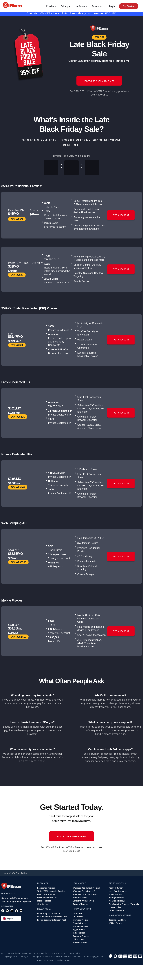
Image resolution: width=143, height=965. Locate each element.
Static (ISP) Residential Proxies (51, 891)
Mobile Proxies (44, 901)
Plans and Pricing (116, 901)
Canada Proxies (80, 923)
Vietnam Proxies (80, 926)
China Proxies (79, 939)
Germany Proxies (81, 936)
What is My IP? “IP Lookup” (49, 913)
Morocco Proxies (80, 920)
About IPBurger (116, 888)
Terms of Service (116, 910)
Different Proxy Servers (83, 901)
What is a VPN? (80, 897)
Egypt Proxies (79, 929)
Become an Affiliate (117, 920)
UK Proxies (78, 916)
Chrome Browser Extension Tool (52, 916)
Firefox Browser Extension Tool (51, 920)
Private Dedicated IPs (47, 897)
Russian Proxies (80, 942)
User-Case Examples (118, 891)
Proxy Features (115, 894)
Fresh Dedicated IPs (46, 894)
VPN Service (42, 904)
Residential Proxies (46, 888)
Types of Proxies (80, 904)
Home (5, 873)
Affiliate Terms (115, 923)
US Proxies (78, 913)
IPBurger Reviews (116, 897)
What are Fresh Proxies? (84, 891)
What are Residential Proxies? (86, 888)
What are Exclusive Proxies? (85, 894)
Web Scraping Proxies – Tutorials (124, 904)
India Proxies (79, 933)
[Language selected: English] (11, 918)
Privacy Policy (115, 907)
